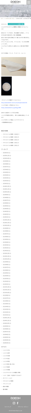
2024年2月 (6, 214)
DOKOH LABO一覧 (9, 18)
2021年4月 (6, 306)
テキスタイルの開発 (8, 381)
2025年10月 (6, 158)
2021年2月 (6, 312)
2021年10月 (6, 292)
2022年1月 (6, 284)
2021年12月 (6, 287)
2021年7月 (6, 298)
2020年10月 (6, 323)
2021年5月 (6, 303)
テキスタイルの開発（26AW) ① (11, 134)
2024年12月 (6, 186)
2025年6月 (6, 169)
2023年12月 (6, 220)
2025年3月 (6, 178)
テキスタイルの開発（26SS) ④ (11, 140)
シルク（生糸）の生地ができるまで (12, 375)
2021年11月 (6, 289)
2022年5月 (6, 273)
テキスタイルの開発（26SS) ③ (11, 142)
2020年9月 (6, 326)
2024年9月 (6, 194)
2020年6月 (6, 334)
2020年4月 (6, 340)
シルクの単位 (6, 361)
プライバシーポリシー (23, 407)
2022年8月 (6, 264)
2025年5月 (6, 172)
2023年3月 (6, 245)
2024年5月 (6, 206)
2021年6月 (6, 301)
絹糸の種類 (6, 386)
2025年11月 (6, 155)
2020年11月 (6, 320)
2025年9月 (6, 161)
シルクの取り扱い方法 (8, 364)
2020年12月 (6, 317)
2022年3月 (6, 278)
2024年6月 (6, 203)
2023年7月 (6, 234)
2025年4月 (6, 175)
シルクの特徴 (6, 370)
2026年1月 (6, 152)
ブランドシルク (7, 384)
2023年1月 (6, 250)
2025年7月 (6, 166)
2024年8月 (6, 197)
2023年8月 (6, 231)
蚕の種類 (5, 389)
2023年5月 (6, 239)
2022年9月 (6, 262)
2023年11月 (6, 222)
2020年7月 (6, 331)
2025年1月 (6, 183)
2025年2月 (6, 180)
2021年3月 (6, 309)
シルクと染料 (6, 353)
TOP (2, 18)
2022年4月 (6, 276)
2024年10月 (6, 192)
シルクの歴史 (6, 367)
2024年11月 (6, 189)
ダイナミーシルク (7, 378)
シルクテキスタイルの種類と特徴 (16, 24)
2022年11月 (6, 256)
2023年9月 (6, 228)
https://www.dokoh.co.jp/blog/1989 (11, 107)
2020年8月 (6, 329)
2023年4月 (6, 242)
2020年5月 (6, 337)
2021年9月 (6, 295)
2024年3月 (6, 211)
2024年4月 (6, 208)
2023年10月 (6, 225)
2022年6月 (6, 270)
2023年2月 (6, 248)
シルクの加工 (6, 358)
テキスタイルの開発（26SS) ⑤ (11, 137)
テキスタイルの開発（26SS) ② (11, 145)
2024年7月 (6, 200)
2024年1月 (6, 217)
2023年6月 (6, 236)
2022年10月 (6, 259)
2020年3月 (6, 343)
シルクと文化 (6, 350)
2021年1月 (6, 315)
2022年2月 (6, 281)
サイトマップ (8, 407)
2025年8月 (6, 164)
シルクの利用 (6, 356)
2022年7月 (6, 267)
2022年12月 (6, 253)
